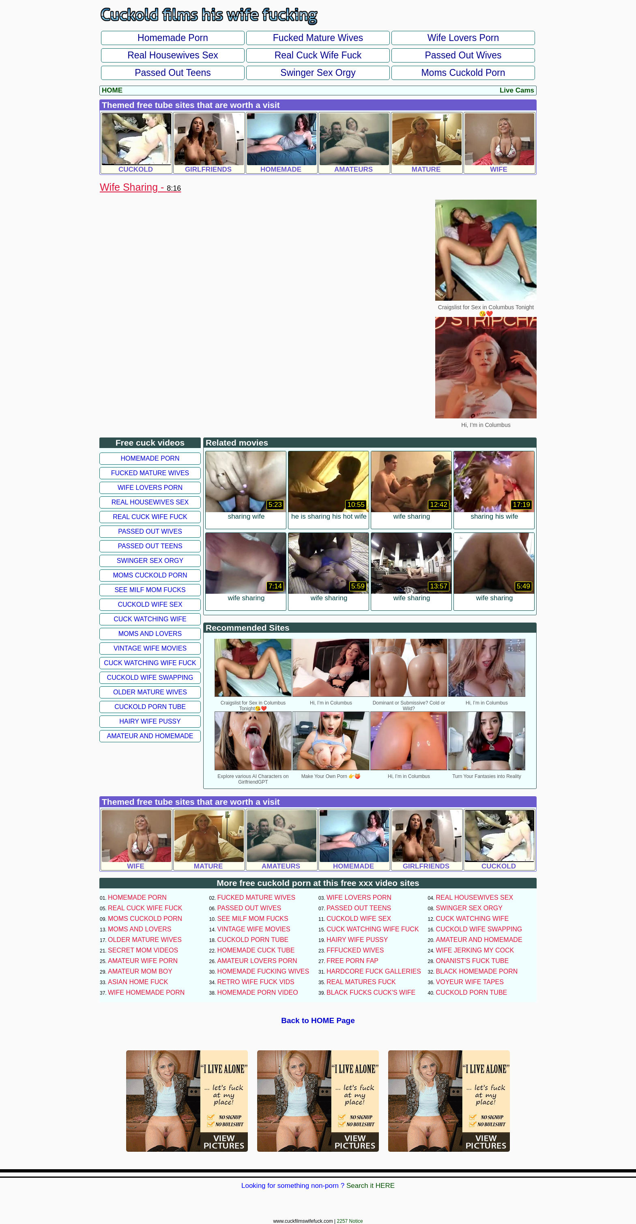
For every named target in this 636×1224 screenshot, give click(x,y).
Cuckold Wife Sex (150, 604)
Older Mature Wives (150, 692)
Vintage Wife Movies (150, 648)
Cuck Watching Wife (150, 619)
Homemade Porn (173, 37)
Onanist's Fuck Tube (472, 960)
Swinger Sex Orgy (317, 72)
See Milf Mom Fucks (149, 589)
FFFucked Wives (355, 950)
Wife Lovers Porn (463, 37)
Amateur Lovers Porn (257, 960)
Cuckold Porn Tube (150, 706)
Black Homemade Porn (477, 971)
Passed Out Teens (173, 72)
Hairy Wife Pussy (149, 721)
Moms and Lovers (150, 633)
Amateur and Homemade (150, 736)
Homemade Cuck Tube (256, 950)
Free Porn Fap (352, 960)
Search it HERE (370, 1186)
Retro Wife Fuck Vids (255, 981)
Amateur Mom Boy (140, 971)
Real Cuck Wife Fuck (318, 55)
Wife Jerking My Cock (475, 950)
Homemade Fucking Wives (263, 971)
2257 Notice (350, 1221)
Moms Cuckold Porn (463, 72)
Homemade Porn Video (257, 992)
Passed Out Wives (463, 55)
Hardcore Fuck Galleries (374, 971)
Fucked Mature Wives (318, 37)
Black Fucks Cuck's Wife (371, 992)
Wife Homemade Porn (146, 992)
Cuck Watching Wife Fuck (150, 662)
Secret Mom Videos (143, 950)
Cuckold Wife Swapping (150, 677)
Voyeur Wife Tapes (470, 981)
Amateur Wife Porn (143, 960)
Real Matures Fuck (361, 981)
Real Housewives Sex (172, 55)
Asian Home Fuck (138, 981)
